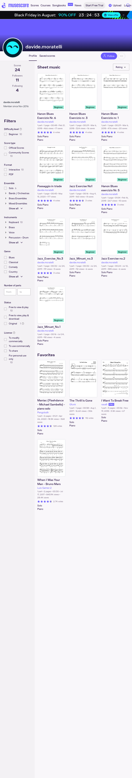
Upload (114, 5)
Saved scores (47, 55)
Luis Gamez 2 (44, 487)
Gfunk (72, 404)
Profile (33, 55)
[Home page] (15, 5)
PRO (111, 404)
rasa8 (104, 404)
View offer (111, 15)
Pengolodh (43, 412)
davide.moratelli (43, 46)
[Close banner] (123, 15)
